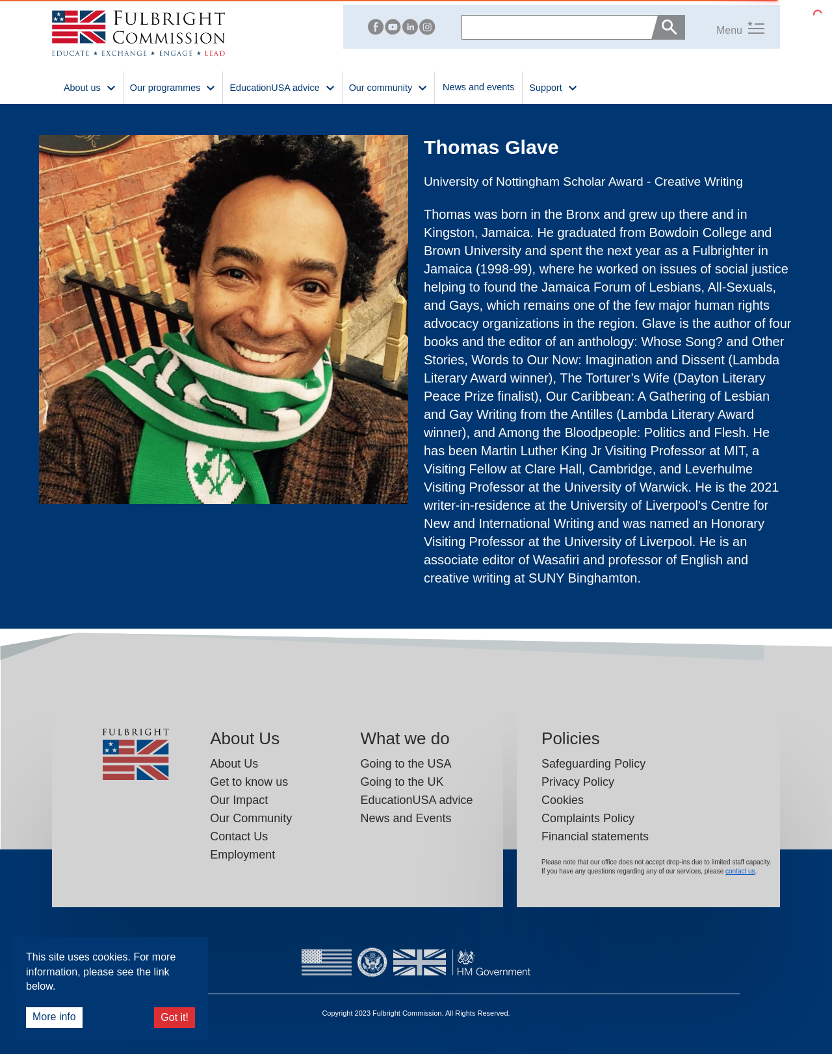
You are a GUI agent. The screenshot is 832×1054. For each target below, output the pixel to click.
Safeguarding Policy (593, 763)
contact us (740, 871)
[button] (724, 27)
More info (54, 1016)
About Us (234, 763)
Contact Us (239, 836)
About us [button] (90, 87)
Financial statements (595, 836)
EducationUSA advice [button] (282, 87)
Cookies (562, 800)
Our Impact (239, 800)
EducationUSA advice (416, 800)
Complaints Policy (587, 818)
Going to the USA (405, 763)
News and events (478, 87)
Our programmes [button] (173, 87)
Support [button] (553, 87)
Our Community (251, 818)
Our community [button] (388, 87)
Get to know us (249, 781)
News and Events (405, 818)
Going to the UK (401, 781)
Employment (242, 854)
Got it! (174, 1017)
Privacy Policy (577, 781)
